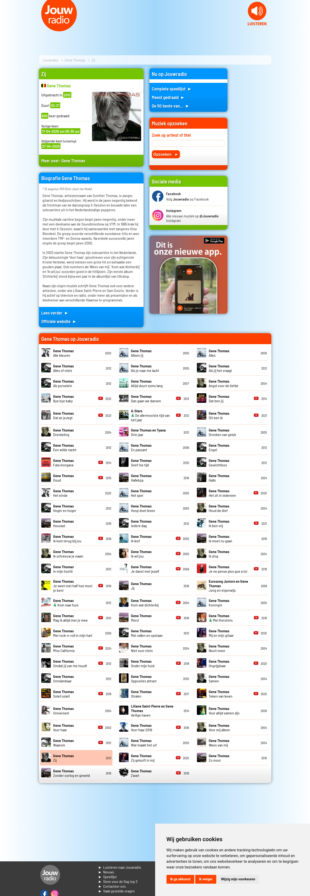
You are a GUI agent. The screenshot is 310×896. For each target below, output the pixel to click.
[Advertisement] (252, 139)
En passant (141, 447)
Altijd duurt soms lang (147, 383)
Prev (6, 28)
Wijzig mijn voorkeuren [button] (238, 879)
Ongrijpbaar (219, 663)
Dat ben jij (219, 398)
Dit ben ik (219, 415)
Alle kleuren (63, 352)
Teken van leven (220, 693)
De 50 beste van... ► (171, 105)
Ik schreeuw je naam (68, 553)
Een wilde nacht (64, 447)
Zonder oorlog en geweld (71, 773)
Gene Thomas (75, 60)
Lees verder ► (55, 312)
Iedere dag (141, 523)
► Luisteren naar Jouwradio (119, 867)
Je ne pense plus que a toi (228, 568)
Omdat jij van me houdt (70, 663)
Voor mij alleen (219, 727)
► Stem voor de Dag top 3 (118, 881)
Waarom (63, 742)
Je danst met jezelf (145, 568)
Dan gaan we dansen (146, 398)
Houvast (63, 523)
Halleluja (141, 477)
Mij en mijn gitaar (221, 633)
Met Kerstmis (221, 617)
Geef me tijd (141, 462)
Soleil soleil (63, 693)
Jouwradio (50, 60)
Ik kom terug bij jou (67, 538)
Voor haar (63, 727)
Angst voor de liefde (223, 383)
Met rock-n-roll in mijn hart (72, 633)
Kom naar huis (66, 602)
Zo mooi (219, 757)
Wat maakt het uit (144, 742)
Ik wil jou (141, 553)
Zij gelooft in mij (143, 757)
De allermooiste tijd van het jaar (150, 415)
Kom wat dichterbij (145, 602)
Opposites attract (144, 678)
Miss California (63, 648)
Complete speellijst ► (172, 88)
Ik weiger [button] (206, 879)
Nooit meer (219, 648)
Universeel (63, 710)
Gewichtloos (219, 462)
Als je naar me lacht (145, 368)
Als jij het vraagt (220, 368)
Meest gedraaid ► (168, 97)
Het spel (141, 492)
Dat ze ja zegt (63, 415)
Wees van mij (219, 742)
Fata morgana (63, 462)
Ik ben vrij (219, 523)
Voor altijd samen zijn (224, 710)
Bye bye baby (63, 398)
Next (304, 28)
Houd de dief (219, 508)
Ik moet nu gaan (220, 538)
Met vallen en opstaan (147, 633)
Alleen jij (141, 352)
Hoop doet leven (143, 508)
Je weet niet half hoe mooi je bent (73, 585)
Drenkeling (63, 432)
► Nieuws (106, 872)
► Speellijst (107, 876)
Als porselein (63, 383)
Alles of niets (63, 368)
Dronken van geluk (222, 432)
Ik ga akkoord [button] (180, 879)
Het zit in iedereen (222, 492)
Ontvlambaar (63, 678)
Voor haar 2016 (141, 727)
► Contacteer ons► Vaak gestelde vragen (116, 888)
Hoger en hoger (64, 508)
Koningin (219, 602)
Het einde (63, 492)
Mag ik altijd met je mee (70, 617)
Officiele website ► (59, 321)
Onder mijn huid (142, 663)
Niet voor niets (142, 648)
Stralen (141, 693)
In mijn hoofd (63, 568)
